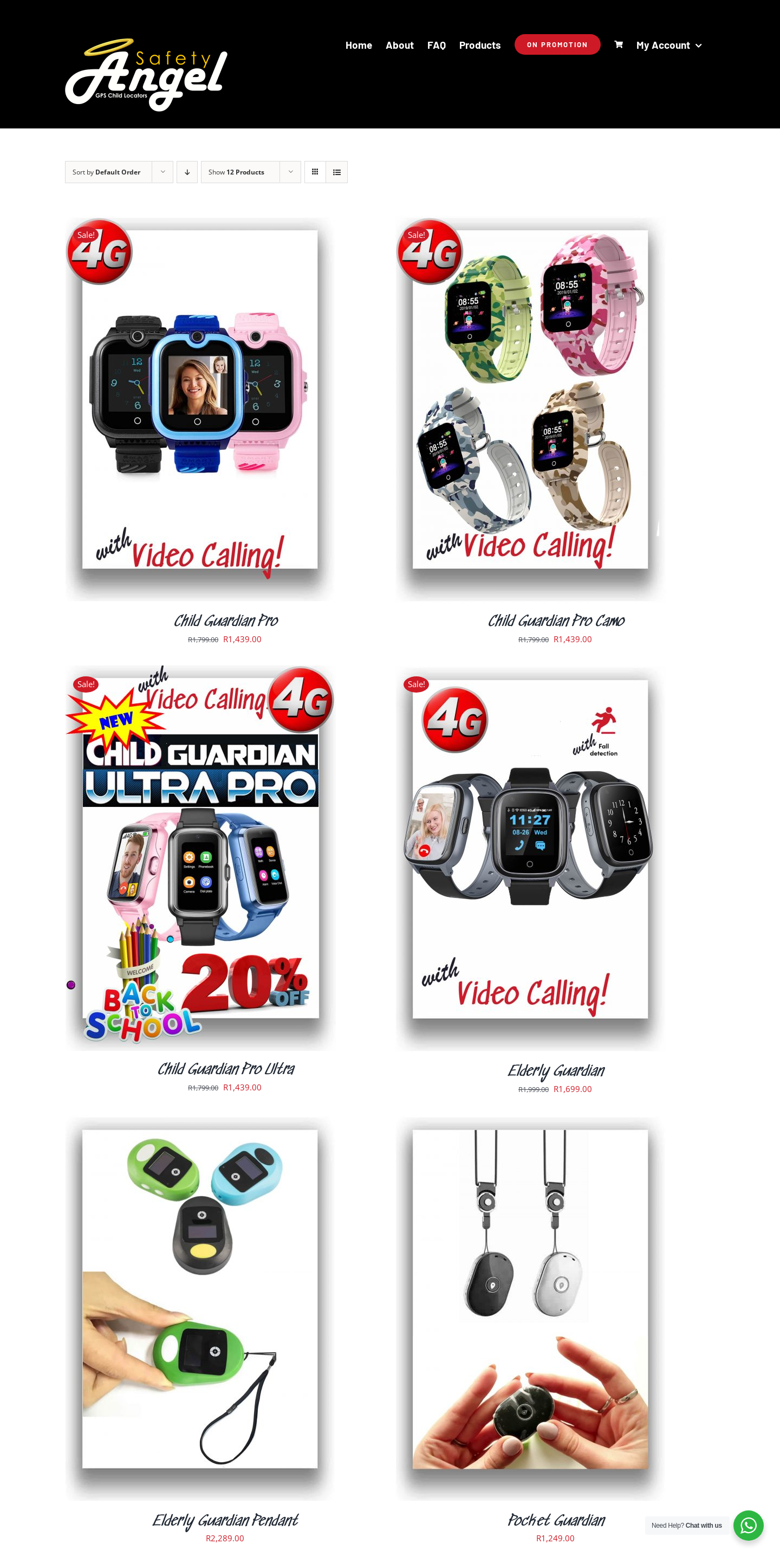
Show (236, 172)
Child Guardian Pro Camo (555, 622)
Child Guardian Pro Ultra (225, 1070)
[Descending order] (187, 172)
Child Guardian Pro (225, 622)
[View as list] (336, 172)
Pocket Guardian (555, 1521)
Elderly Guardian (555, 1072)
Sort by (106, 172)
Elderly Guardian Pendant (224, 1521)
